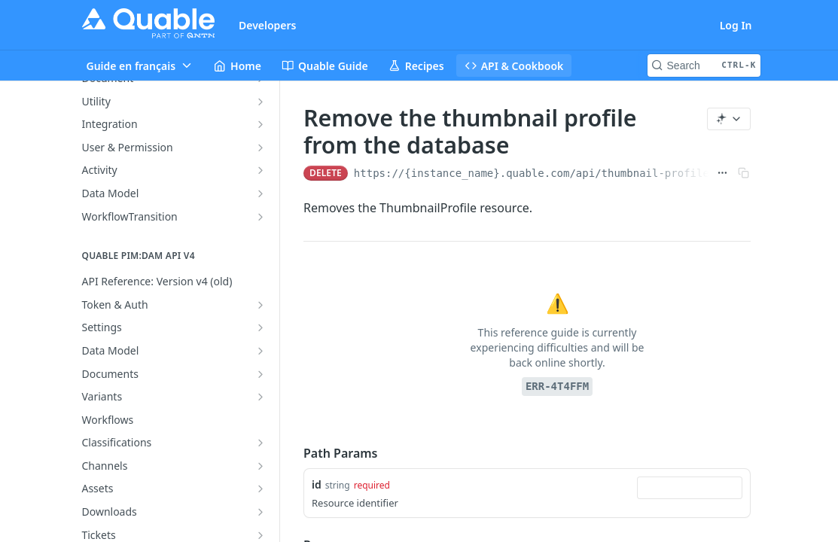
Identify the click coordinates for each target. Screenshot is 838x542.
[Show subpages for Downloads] (260, 512)
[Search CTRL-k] (704, 65)
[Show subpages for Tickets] (260, 535)
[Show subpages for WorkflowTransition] (260, 217)
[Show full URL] (723, 173)
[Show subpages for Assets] (260, 489)
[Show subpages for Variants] (260, 397)
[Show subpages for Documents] (260, 374)
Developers (268, 25)
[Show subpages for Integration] (260, 124)
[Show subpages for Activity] (260, 170)
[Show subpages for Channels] (260, 466)
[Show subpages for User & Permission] (260, 148)
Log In (736, 25)
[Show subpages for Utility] (260, 102)
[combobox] (690, 488)
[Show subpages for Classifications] (260, 443)
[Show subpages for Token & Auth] (260, 305)
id (316, 484)
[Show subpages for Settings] (260, 327)
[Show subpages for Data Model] (260, 193)
